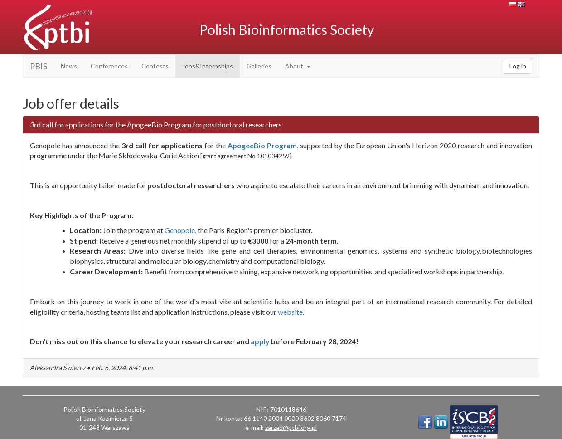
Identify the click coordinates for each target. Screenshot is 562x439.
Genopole (180, 230)
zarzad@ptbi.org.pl (291, 427)
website (290, 311)
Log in (517, 66)
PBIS (38, 66)
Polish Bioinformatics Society (286, 29)
